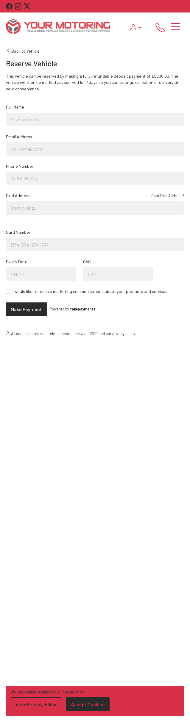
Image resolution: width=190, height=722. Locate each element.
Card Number (18, 232)
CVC (87, 261)
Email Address (19, 136)
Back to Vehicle (23, 51)
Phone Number (19, 166)
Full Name (15, 106)
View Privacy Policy (35, 704)
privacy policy (123, 333)
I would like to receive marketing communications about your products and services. (90, 291)
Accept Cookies (88, 704)
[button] (134, 27)
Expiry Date (16, 261)
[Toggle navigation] (175, 27)
